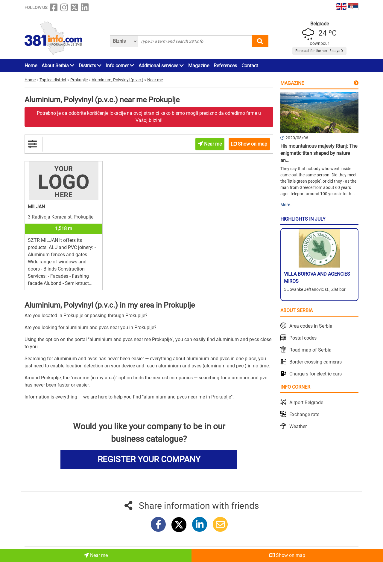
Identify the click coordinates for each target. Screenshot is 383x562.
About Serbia (58, 65)
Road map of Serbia (310, 350)
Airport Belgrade (306, 402)
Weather (298, 426)
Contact (249, 65)
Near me (96, 555)
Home (31, 65)
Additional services (161, 65)
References (225, 65)
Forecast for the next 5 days (319, 51)
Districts (90, 65)
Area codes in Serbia (310, 326)
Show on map (287, 555)
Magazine (198, 65)
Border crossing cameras (315, 362)
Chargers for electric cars (315, 374)
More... (287, 204)
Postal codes (303, 338)
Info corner (120, 65)
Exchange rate (304, 414)
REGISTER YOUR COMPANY (149, 459)
